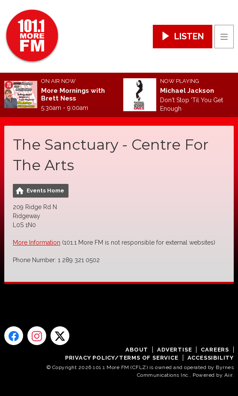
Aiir (228, 375)
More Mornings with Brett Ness (73, 94)
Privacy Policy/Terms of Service (121, 358)
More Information (36, 242)
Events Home (45, 190)
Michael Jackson (187, 91)
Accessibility (210, 358)
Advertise (174, 349)
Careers (215, 349)
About (136, 349)
